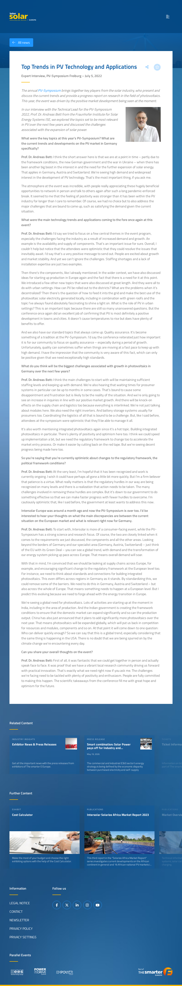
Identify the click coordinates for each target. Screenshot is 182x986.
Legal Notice (19, 903)
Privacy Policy (21, 928)
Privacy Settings (22, 936)
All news (19, 42)
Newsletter (19, 920)
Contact (16, 911)
